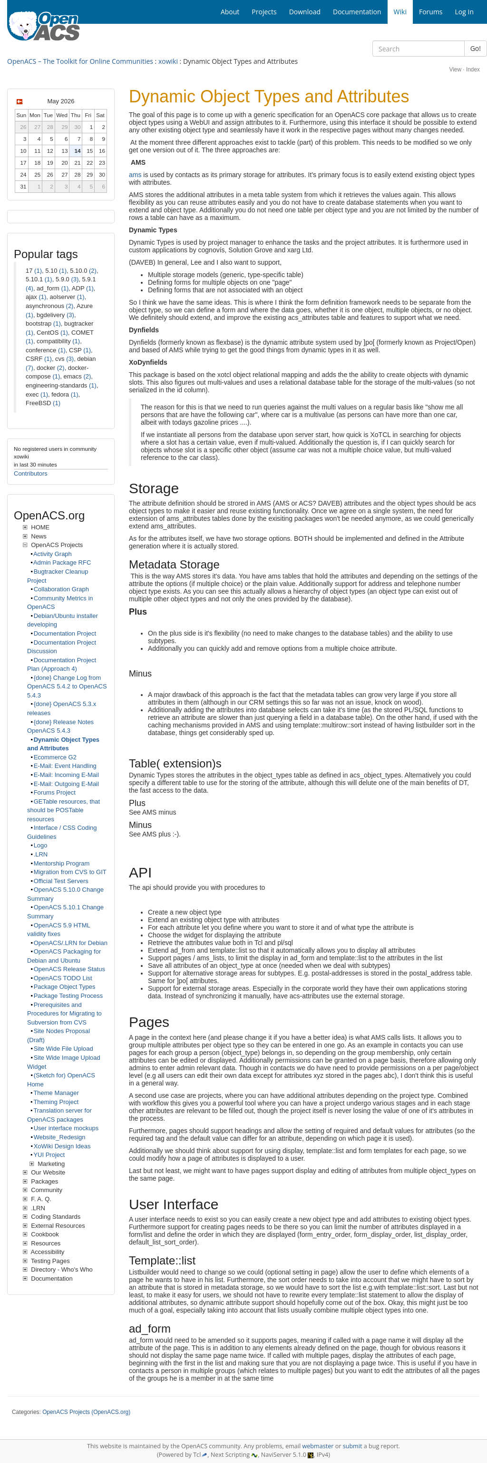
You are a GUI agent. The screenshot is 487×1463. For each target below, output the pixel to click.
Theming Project (55, 1101)
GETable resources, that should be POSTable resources (63, 810)
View (455, 69)
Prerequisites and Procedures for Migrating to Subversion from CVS (64, 1013)
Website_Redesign (60, 1137)
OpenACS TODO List (63, 978)
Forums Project (55, 792)
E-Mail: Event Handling (65, 765)
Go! (475, 48)
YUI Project (49, 1154)
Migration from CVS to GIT (70, 872)
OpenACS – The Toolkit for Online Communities (80, 61)
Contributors (31, 473)
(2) (93, 270)
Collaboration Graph (61, 589)
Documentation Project (65, 633)
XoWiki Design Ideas (62, 1146)
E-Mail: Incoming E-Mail (66, 774)
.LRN (41, 854)
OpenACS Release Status (69, 969)
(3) (74, 279)
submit (352, 1446)
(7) (29, 367)
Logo (41, 845)
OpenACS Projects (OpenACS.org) (86, 1412)
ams (135, 175)
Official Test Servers (61, 881)
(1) (38, 270)
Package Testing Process (68, 995)
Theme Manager (55, 1092)
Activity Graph (52, 553)
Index (473, 69)
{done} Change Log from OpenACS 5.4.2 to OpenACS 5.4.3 (67, 686)
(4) (29, 288)
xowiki (168, 61)
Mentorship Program (62, 863)
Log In (464, 11)
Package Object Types (65, 986)
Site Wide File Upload (63, 1048)
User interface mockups (66, 1128)
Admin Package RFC (62, 562)
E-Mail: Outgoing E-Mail (66, 783)
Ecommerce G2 (55, 757)
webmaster (317, 1446)
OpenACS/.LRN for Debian (70, 942)
